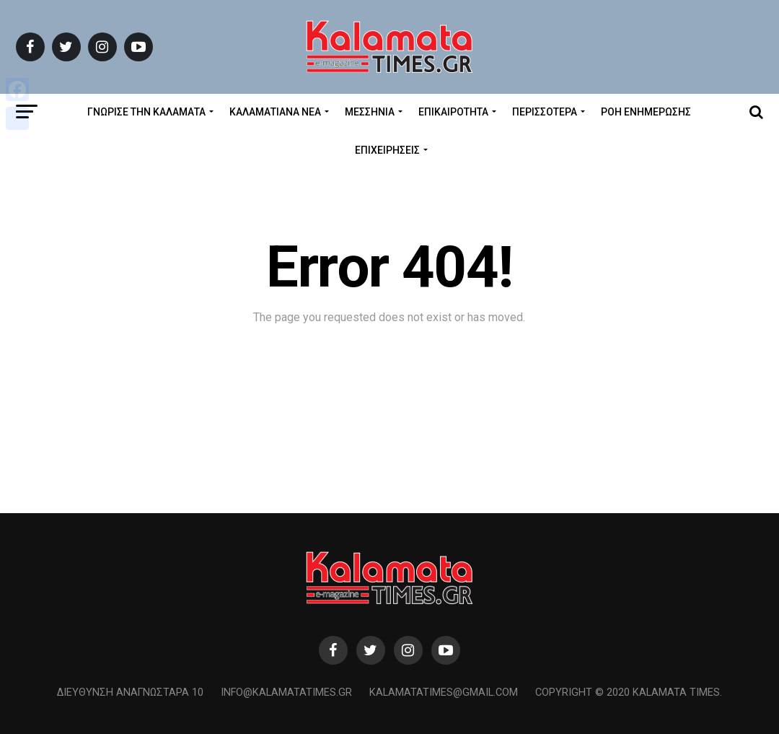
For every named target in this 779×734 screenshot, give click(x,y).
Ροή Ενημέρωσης (646, 112)
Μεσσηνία (370, 112)
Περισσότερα (544, 112)
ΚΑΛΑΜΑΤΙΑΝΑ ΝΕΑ (275, 112)
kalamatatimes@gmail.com (443, 692)
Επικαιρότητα (453, 112)
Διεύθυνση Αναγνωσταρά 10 (130, 692)
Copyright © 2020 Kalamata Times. (628, 692)
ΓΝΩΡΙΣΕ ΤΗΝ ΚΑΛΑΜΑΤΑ (146, 112)
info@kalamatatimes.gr (286, 692)
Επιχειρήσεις (387, 150)
